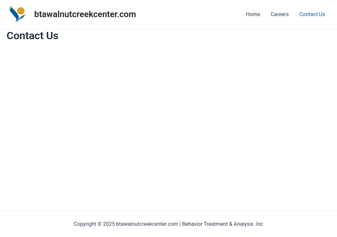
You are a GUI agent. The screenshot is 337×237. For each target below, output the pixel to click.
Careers (280, 14)
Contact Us (312, 14)
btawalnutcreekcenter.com (85, 14)
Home (253, 14)
